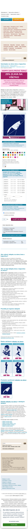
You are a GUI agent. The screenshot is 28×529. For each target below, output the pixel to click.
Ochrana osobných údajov (18, 500)
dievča (9, 446)
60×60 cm (6, 187)
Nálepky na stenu (5, 65)
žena (3, 446)
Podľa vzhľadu (13, 65)
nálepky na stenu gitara (7, 422)
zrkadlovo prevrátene (9, 215)
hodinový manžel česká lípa (16, 506)
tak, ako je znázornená (9, 212)
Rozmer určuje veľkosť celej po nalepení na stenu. (13, 174)
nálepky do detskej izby (12, 409)
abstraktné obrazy (20, 66)
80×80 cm (6, 190)
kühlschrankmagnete (6, 505)
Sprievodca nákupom (14, 12)
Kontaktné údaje (5, 16)
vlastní (5, 194)
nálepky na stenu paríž (7, 421)
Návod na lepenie (5, 499)
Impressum (21, 502)
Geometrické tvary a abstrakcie (8, 66)
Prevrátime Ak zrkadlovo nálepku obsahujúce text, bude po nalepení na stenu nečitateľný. (13, 208)
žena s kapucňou (6, 382)
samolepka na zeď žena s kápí (7, 338)
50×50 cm (6, 185)
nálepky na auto (4, 503)
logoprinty (13, 505)
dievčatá (13, 446)
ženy (6, 446)
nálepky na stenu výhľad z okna (9, 423)
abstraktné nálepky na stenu (8, 424)
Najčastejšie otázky (15, 14)
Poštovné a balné (5, 14)
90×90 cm (6, 192)
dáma (16, 446)
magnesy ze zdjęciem (21, 505)
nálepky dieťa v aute (22, 503)
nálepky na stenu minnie (7, 426)
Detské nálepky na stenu (9, 401)
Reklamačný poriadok (13, 502)
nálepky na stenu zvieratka (6, 414)
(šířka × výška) (13, 179)
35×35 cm (6, 181)
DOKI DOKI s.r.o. (22, 493)
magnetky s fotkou (13, 503)
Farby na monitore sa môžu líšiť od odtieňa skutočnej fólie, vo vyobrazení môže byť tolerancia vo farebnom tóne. (13, 145)
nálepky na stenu (17, 341)
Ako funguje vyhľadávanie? (8, 60)
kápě (19, 446)
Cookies (6, 502)
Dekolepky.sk (4, 12)
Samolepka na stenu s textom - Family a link (17, 432)
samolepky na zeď (5, 506)
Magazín (24, 499)
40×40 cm (6, 183)
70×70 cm (6, 188)
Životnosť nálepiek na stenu (16, 499)
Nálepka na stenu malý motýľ (7, 430)
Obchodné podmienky (7, 500)
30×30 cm (6, 179)
